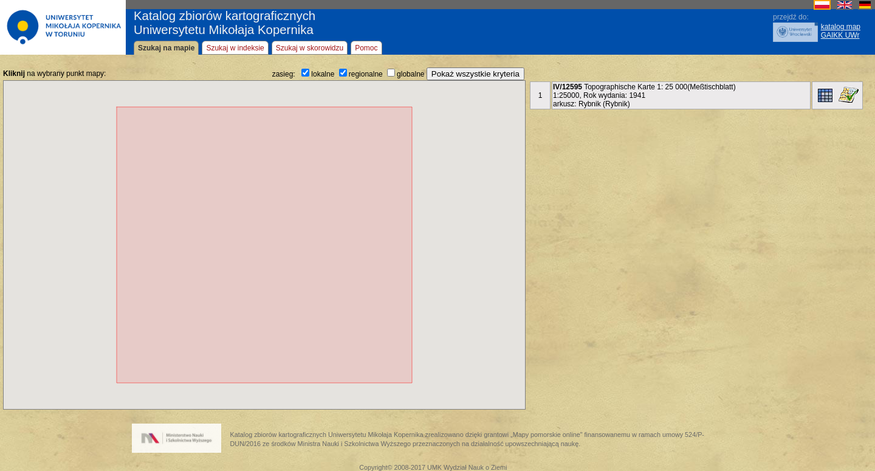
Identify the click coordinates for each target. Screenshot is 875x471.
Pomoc (366, 48)
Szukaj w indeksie (235, 48)
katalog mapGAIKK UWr (840, 31)
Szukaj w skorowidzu (309, 48)
